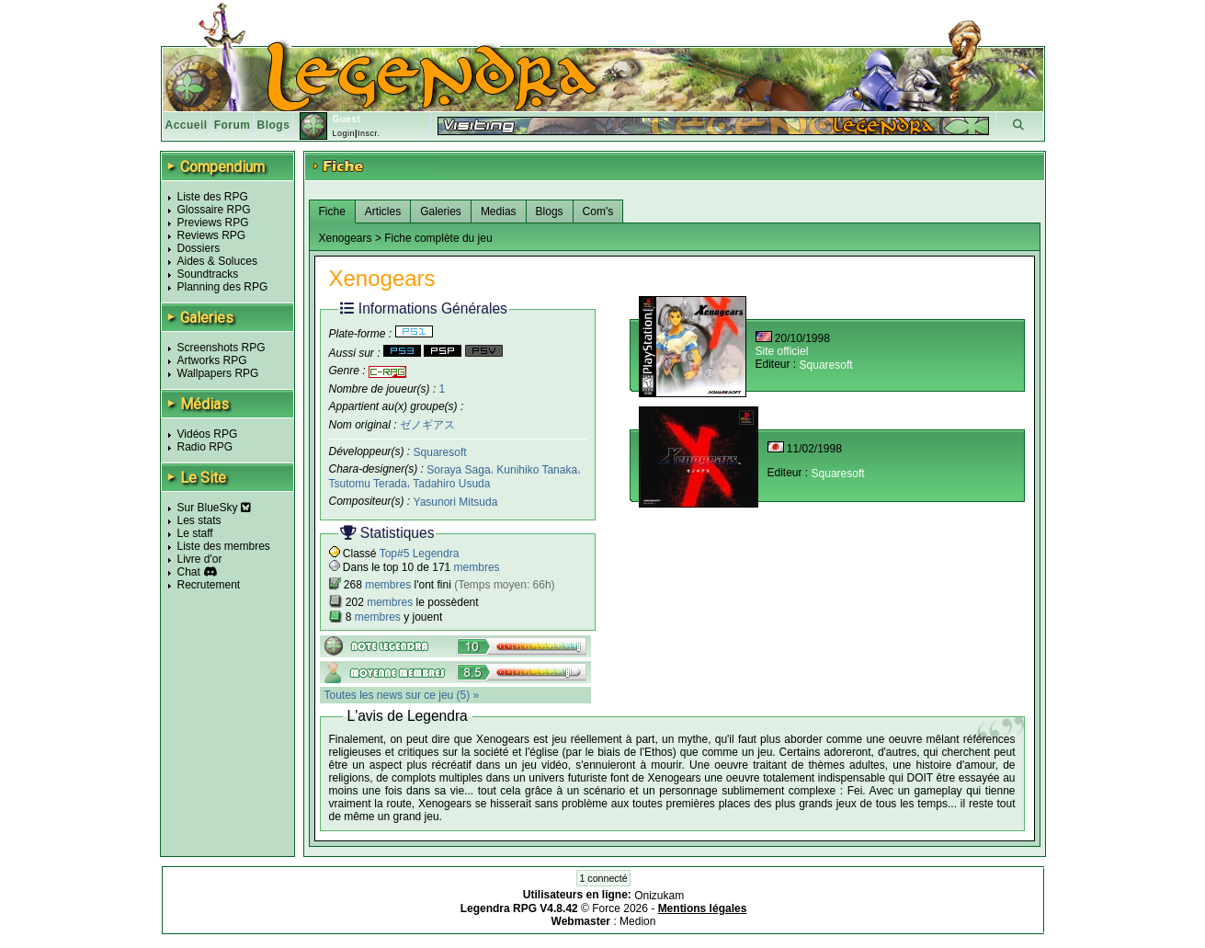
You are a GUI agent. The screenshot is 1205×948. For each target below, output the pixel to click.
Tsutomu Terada (368, 483)
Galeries (440, 211)
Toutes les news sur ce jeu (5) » (402, 695)
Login (343, 133)
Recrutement (209, 584)
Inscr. (369, 133)
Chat (188, 571)
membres (477, 567)
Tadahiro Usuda (451, 483)
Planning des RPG (222, 286)
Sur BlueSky (214, 507)
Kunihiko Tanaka (536, 469)
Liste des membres (223, 546)
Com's (598, 211)
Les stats (199, 520)
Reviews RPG (211, 235)
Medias (499, 211)
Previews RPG (213, 222)
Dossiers (199, 248)
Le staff (195, 533)
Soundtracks (208, 274)
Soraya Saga (458, 469)
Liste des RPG (212, 196)
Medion (637, 921)
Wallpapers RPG (218, 373)
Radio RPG (205, 446)
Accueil (186, 125)
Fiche (332, 211)
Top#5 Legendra (420, 553)
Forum (232, 125)
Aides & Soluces (217, 261)
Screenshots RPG (221, 347)
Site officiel (782, 351)
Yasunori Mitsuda (456, 502)
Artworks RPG (212, 360)
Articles (383, 211)
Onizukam (659, 895)
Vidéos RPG (207, 434)
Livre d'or (199, 559)
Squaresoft (440, 451)
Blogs (273, 125)
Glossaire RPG (214, 209)
